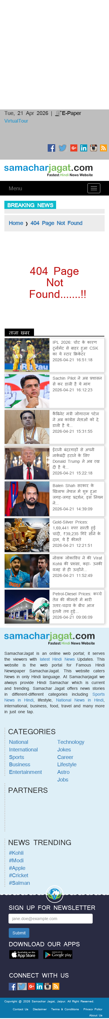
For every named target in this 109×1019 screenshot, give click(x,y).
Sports (16, 757)
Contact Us (20, 1009)
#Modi (16, 860)
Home (16, 223)
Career (65, 757)
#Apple (17, 867)
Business (19, 764)
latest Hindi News (57, 659)
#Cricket (18, 875)
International (23, 749)
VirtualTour (16, 121)
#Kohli (16, 852)
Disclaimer (40, 1009)
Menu (15, 188)
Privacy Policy (92, 1009)
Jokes (64, 749)
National (18, 741)
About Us (95, 1015)
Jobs (62, 779)
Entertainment (25, 771)
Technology (70, 741)
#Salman (19, 882)
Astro (63, 771)
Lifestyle (66, 764)
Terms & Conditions (65, 1009)
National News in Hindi (79, 700)
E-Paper (68, 113)
